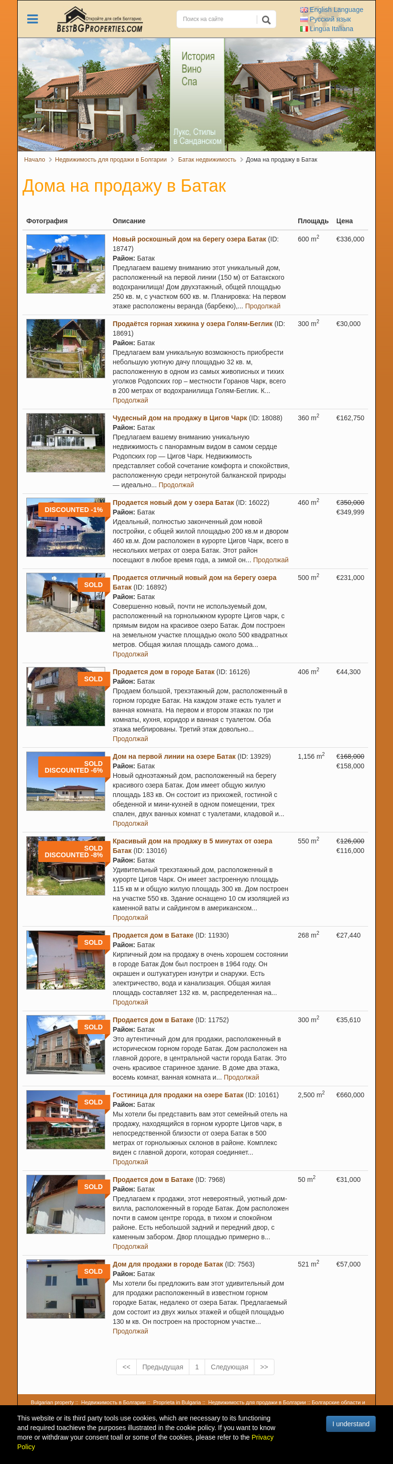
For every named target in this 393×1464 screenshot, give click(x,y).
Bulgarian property (52, 1402)
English (331, 9)
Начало (34, 159)
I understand (351, 1424)
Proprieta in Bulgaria (177, 1402)
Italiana (326, 29)
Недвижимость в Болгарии (113, 1402)
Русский (325, 19)
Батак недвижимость (206, 159)
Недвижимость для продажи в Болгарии (111, 159)
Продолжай (263, 306)
